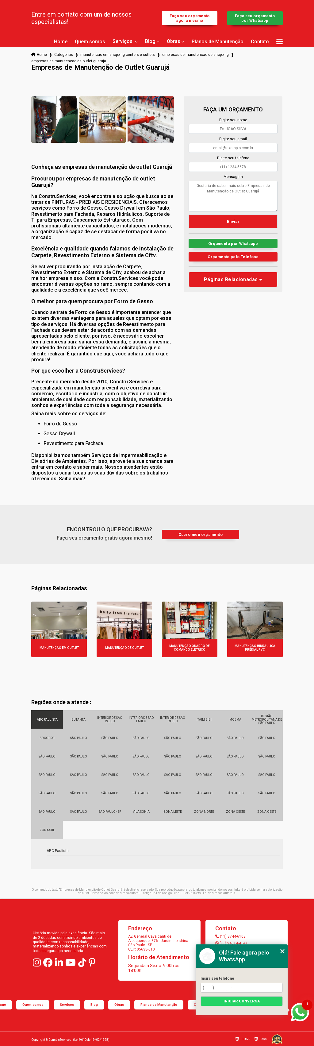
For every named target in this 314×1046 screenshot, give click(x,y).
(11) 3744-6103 (230, 936)
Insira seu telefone (217, 978)
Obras (173, 41)
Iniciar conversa (242, 1001)
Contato (260, 42)
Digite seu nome (233, 120)
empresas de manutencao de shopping (195, 54)
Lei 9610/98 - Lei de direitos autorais (209, 893)
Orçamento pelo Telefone (233, 256)
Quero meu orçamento (200, 534)
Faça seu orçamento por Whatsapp (255, 18)
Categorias (63, 54)
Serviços (123, 41)
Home (60, 42)
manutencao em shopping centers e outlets (117, 54)
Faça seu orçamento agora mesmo (190, 18)
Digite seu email (233, 139)
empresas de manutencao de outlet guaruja (68, 61)
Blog (150, 41)
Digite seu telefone (233, 158)
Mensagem (233, 177)
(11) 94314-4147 (231, 943)
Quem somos (90, 42)
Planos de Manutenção (217, 42)
